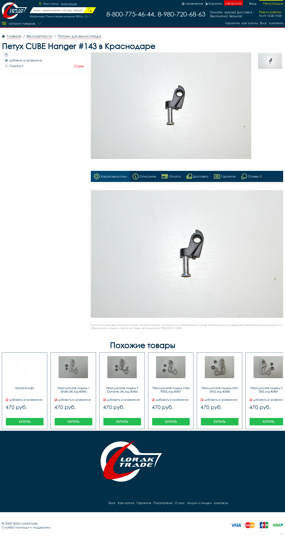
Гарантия (232, 23)
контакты (276, 23)
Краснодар (69, 3)
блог (263, 23)
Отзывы (79, 66)
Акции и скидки (199, 503)
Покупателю (163, 503)
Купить (25, 422)
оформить (233, 3)
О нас (180, 503)
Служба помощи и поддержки (26, 527)
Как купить (249, 23)
